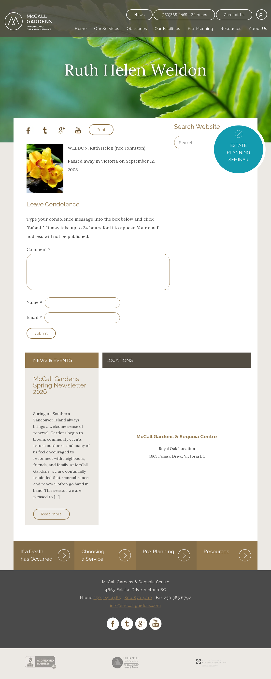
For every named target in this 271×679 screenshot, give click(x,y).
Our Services (106, 28)
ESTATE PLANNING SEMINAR (238, 152)
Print (101, 129)
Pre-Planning (200, 28)
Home (81, 28)
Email (32, 323)
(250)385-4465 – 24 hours (184, 15)
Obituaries (137, 28)
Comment (38, 249)
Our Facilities (167, 28)
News (139, 15)
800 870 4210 (138, 603)
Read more (51, 520)
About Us (258, 28)
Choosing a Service (93, 560)
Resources (230, 28)
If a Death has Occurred (37, 560)
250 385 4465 (107, 603)
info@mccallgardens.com (135, 611)
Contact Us (234, 15)
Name (33, 308)
